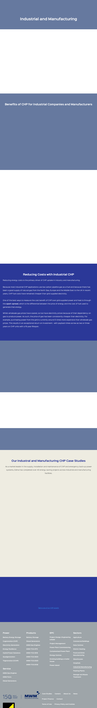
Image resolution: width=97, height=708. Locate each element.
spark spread (12, 304)
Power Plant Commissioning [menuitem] (60, 608)
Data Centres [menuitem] (78, 606)
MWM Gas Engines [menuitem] (10, 634)
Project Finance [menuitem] (48, 660)
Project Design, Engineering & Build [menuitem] (60, 599)
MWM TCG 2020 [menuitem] (32, 621)
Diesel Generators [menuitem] (9, 641)
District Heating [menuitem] (79, 610)
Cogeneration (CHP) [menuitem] (10, 602)
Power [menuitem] (6, 594)
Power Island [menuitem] (54, 626)
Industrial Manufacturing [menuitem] (82, 627)
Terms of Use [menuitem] (47, 665)
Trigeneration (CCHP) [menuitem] (10, 621)
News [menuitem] (75, 654)
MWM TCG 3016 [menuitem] (32, 614)
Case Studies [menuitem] (47, 654)
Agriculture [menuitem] (77, 598)
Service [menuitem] (7, 630)
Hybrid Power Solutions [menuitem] (11, 614)
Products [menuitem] (31, 594)
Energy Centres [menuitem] (55, 616)
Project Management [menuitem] (57, 604)
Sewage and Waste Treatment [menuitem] (80, 637)
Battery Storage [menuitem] (32, 598)
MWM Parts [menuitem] (7, 638)
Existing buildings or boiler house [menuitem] (59, 621)
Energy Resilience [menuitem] (9, 610)
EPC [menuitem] (52, 594)
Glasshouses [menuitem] (78, 620)
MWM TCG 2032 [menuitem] (32, 625)
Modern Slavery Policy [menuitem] (50, 670)
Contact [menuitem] (60, 660)
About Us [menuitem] (66, 654)
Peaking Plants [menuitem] (79, 631)
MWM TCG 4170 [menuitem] (32, 610)
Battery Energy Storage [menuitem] (12, 598)
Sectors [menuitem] (77, 594)
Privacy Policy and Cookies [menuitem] (65, 665)
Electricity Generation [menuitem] (11, 606)
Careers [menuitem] (58, 654)
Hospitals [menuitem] (76, 624)
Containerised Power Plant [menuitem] (60, 612)
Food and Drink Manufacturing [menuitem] (79, 615)
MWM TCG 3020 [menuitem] (32, 617)
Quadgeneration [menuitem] (9, 617)
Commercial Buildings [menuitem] (81, 602)
